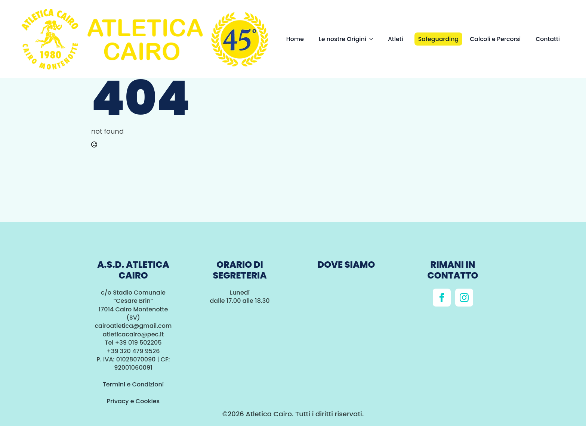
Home (295, 39)
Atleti (395, 39)
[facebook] (442, 298)
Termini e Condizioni (133, 384)
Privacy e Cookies (133, 401)
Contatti (548, 39)
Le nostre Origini (342, 39)
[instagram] (464, 298)
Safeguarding (438, 39)
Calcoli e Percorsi (495, 39)
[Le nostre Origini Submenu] (373, 39)
